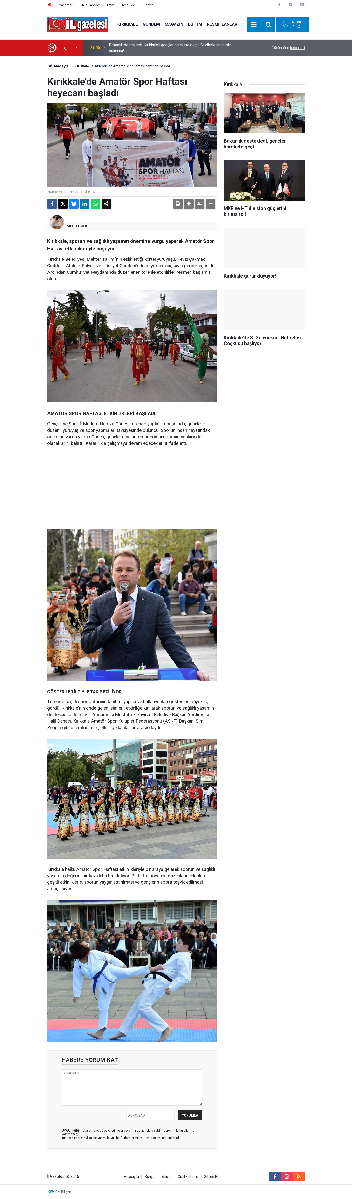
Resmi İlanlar (222, 24)
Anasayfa (57, 66)
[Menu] (254, 24)
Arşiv (110, 5)
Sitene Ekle (127, 5)
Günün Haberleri (89, 5)
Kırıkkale (127, 24)
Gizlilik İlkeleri (188, 1177)
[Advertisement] (24, 128)
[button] (189, 204)
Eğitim (195, 24)
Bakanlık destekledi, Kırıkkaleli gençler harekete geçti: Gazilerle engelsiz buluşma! (170, 48)
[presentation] (65, 48)
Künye (150, 1177)
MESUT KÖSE (79, 226)
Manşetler (65, 5)
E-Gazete (147, 5)
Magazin (174, 24)
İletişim (166, 1177)
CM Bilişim (63, 1192)
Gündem (151, 24)
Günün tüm (288, 48)
